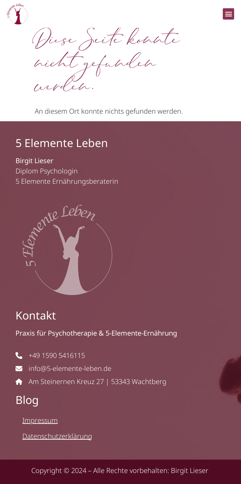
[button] (228, 14)
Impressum (40, 420)
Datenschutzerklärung (57, 436)
